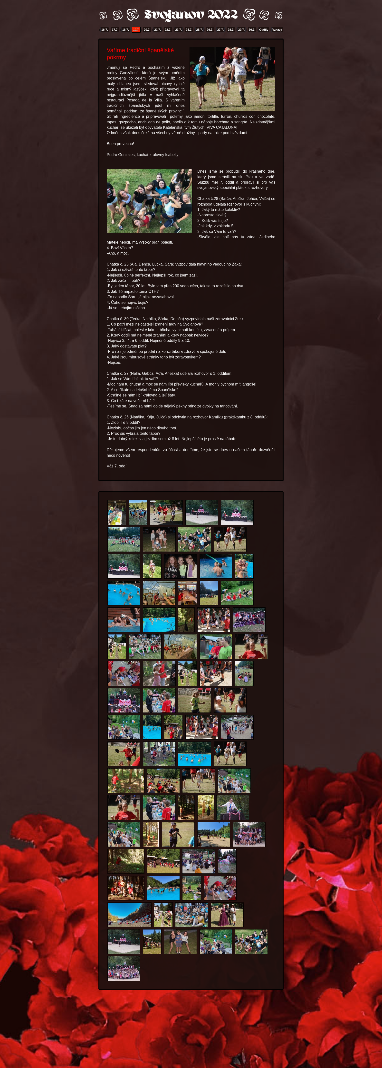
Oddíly (263, 29)
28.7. (231, 29)
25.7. (199, 29)
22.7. (168, 29)
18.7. (125, 29)
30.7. (252, 29)
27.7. (220, 29)
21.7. (157, 29)
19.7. (136, 29)
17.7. (115, 29)
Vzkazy (277, 29)
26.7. (210, 29)
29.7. (241, 29)
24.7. (189, 29)
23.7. (178, 29)
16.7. (104, 29)
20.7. (147, 29)
